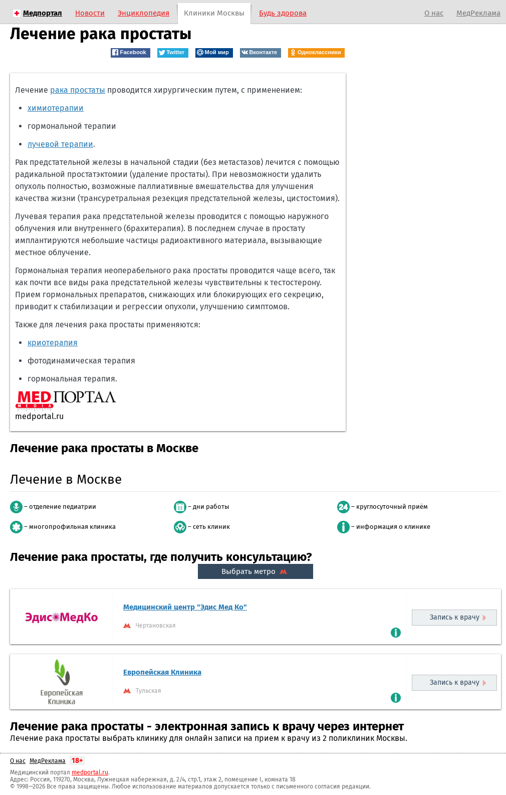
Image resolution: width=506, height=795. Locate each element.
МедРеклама (478, 13)
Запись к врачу (454, 617)
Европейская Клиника (162, 672)
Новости (90, 13)
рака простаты (77, 90)
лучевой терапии (60, 144)
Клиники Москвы (214, 13)
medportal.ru (90, 772)
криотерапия (53, 342)
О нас (433, 13)
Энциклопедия (143, 13)
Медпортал (42, 13)
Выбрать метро (255, 571)
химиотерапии (56, 108)
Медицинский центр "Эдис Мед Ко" (185, 607)
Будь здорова (283, 13)
